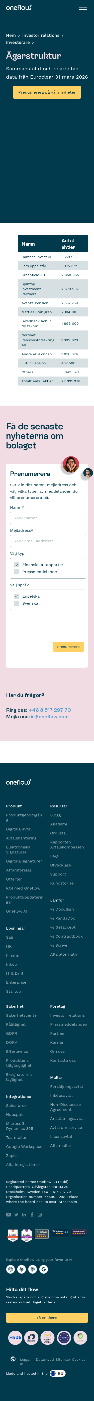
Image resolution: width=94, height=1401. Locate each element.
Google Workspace (24, 1146)
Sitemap (63, 1359)
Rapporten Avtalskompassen (67, 844)
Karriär (57, 1042)
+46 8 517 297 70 (50, 710)
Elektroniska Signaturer (18, 849)
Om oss (57, 1051)
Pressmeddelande (39, 571)
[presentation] (48, 624)
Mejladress (21, 530)
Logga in (25, 1361)
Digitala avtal (19, 829)
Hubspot (14, 1114)
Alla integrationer (23, 1164)
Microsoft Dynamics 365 (19, 1126)
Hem (11, 35)
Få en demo (47, 1318)
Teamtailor (16, 1137)
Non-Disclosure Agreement (65, 1107)
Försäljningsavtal (66, 1086)
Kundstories (62, 883)
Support (58, 874)
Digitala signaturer (24, 861)
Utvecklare (60, 865)
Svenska (30, 603)
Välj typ (17, 553)
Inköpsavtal (61, 1095)
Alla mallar (60, 1145)
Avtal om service (66, 1127)
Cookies (78, 1359)
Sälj (9, 937)
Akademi (58, 824)
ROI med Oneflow (23, 888)
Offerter (14, 879)
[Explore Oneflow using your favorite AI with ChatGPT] (10, 1269)
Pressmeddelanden (68, 1024)
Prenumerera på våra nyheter (47, 92)
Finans (12, 955)
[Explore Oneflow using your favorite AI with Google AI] (43, 1269)
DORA (12, 1042)
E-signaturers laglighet (19, 1077)
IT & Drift (15, 973)
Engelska (31, 596)
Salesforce (16, 1105)
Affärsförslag (19, 870)
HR (9, 946)
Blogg (55, 815)
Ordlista (58, 833)
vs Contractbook (66, 936)
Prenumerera (68, 647)
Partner (57, 1033)
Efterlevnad (17, 1051)
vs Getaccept (63, 927)
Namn (17, 507)
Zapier (12, 1155)
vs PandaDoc (62, 918)
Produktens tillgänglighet (19, 1063)
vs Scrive (58, 945)
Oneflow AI (16, 911)
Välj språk (19, 585)
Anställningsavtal (67, 1118)
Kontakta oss (63, 1060)
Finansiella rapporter (42, 564)
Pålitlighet (16, 1024)
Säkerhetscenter (22, 1015)
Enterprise (16, 982)
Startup (13, 991)
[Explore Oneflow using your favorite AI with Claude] (21, 1269)
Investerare (18, 42)
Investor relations (40, 35)
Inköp (11, 964)
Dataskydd (45, 1359)
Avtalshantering (21, 838)
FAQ (54, 856)
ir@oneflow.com (49, 716)
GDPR (11, 1033)
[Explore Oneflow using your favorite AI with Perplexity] (32, 1269)
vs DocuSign (62, 909)
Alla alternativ (64, 954)
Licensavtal (61, 1136)
